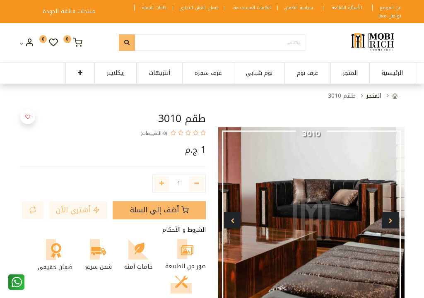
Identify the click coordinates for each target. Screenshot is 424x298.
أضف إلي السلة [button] (159, 210)
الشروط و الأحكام (184, 230)
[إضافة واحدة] (161, 183)
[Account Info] (26, 43)
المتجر (373, 95)
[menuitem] (381, 73)
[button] (69, 73)
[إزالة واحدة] (196, 183)
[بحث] (127, 42)
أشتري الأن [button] (78, 210)
